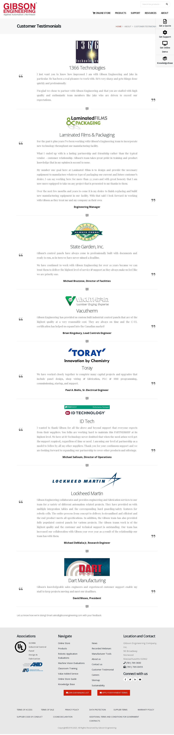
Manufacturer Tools (102, 653)
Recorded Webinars (102, 648)
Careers (96, 673)
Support (135, 12)
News (95, 643)
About (164, 12)
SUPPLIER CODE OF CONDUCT (30, 718)
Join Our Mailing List (77, 694)
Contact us (97, 663)
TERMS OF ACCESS (25, 711)
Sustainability (99, 684)
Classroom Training (69, 671)
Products (120, 12)
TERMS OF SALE (48, 711)
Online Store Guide (68, 681)
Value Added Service (69, 676)
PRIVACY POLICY (72, 711)
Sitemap (96, 679)
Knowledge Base (67, 686)
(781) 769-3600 (133, 662)
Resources (150, 12)
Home (119, 26)
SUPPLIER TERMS (121, 711)
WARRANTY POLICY (146, 711)
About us (97, 658)
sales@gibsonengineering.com (67, 615)
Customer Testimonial (104, 668)
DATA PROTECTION (97, 711)
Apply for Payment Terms (114, 694)
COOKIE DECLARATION (63, 718)
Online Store (101, 12)
